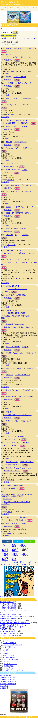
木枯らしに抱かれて (24, 83)
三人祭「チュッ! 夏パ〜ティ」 (11, 625)
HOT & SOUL (23, 126)
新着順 (13, 44)
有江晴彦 (10, 71)
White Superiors (12, 228)
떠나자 (14, 421)
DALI (8, 523)
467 (5, 559)
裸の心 (6, 662)
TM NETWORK (11, 310)
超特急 (8, 485)
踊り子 (5, 651)
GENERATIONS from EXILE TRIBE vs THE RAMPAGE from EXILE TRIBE (16, 495)
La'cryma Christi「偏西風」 (10, 633)
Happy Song (19, 324)
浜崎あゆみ (10, 295)
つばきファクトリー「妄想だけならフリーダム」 (18, 610)
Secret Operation (20, 142)
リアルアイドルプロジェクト (16, 120)
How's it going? (9, 166)
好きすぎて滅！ (8, 655)
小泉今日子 (10, 83)
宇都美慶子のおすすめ (8, 684)
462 (15, 550)
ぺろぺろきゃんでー (13, 185)
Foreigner (10, 533)
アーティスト (19, 8)
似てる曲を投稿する (8, 35)
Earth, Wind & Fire (13, 170)
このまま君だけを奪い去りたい (19, 57)
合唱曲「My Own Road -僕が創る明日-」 (15, 623)
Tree (6, 292)
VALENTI (14, 98)
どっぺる (4, 8)
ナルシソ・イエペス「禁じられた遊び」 (14, 616)
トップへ (4, 562)
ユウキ (9, 512)
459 (13, 545)
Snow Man (10, 148)
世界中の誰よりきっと (11, 647)
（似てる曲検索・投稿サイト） (12, 4)
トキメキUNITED (9, 123)
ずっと (5, 641)
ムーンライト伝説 (18, 523)
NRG (8, 421)
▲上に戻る (4, 688)
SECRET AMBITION (22, 375)
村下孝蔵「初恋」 (6, 602)
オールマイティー (10, 664)
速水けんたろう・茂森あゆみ (16, 517)
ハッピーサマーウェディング (14, 670)
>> (14, 559)
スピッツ (9, 235)
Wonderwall (17, 353)
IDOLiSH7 (10, 213)
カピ (9, 363)
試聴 (3, 51)
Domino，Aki (11, 126)
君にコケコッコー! (26, 462)
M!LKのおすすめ (6, 675)
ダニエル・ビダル (12, 259)
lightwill (17, 717)
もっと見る (4, 686)
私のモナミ (21, 250)
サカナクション (9, 668)
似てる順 (5, 44)
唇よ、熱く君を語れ (11, 659)
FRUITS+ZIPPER (9, 643)
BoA (7, 98)
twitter (18, 541)
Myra (17, 191)
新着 (11, 8)
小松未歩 (9, 105)
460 (23, 545)
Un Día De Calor (10, 445)
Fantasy (24, 170)
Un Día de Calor (23, 443)
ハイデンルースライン (15, 278)
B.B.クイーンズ (12, 462)
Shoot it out (7, 499)
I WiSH (8, 48)
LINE (29, 541)
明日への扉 (17, 48)
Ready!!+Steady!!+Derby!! (12, 645)
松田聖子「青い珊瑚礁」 (9, 604)
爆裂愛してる (9, 666)
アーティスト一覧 (15, 562)
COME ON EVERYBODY (17, 313)
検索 (15, 32)
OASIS (8, 353)
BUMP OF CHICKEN (13, 396)
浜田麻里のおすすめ (7, 679)
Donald (9, 468)
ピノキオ (24, 259)
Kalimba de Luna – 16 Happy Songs (17, 327)
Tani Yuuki (10, 191)
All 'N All (7, 173)
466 (25, 554)
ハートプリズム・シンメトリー (24, 207)
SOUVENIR (28, 396)
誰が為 (22, 228)
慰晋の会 (10, 180)
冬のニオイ (14, 163)
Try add (16, 390)
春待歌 (19, 368)
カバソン (26, 7)
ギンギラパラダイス (11, 465)
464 (5, 554)
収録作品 (30, 48)
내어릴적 (10, 456)
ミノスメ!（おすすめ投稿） (22, 564)
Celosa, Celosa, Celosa (21, 468)
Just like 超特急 (10, 488)
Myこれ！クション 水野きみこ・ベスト (18, 253)
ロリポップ (27, 185)
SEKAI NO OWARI (13, 286)
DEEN (8, 54)
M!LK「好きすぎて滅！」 (9, 631)
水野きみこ (10, 250)
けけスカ (6, 649)
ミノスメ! (34, 7)
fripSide (9, 142)
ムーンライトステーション (17, 289)
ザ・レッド (11, 245)
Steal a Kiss (17, 485)
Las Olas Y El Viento (11, 471)
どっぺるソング (10, 2)
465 (15, 554)
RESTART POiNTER (23, 213)
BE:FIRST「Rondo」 (7, 635)
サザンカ (25, 347)
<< (4, 545)
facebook (7, 541)
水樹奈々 (9, 375)
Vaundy (5, 653)
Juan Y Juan (10, 442)
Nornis (8, 390)
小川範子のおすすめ (7, 677)
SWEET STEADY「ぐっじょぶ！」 (13, 621)
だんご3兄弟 (7, 520)
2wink (8, 207)
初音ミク (9, 412)
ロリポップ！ (27, 717)
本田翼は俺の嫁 (5, 596)
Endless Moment (19, 77)
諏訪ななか (10, 368)
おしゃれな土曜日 (18, 436)
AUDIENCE (21, 295)
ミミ (8, 436)
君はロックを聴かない (11, 657)
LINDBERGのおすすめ (8, 682)
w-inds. (9, 77)
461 (5, 550)
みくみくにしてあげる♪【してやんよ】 (17, 415)
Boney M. (9, 324)
